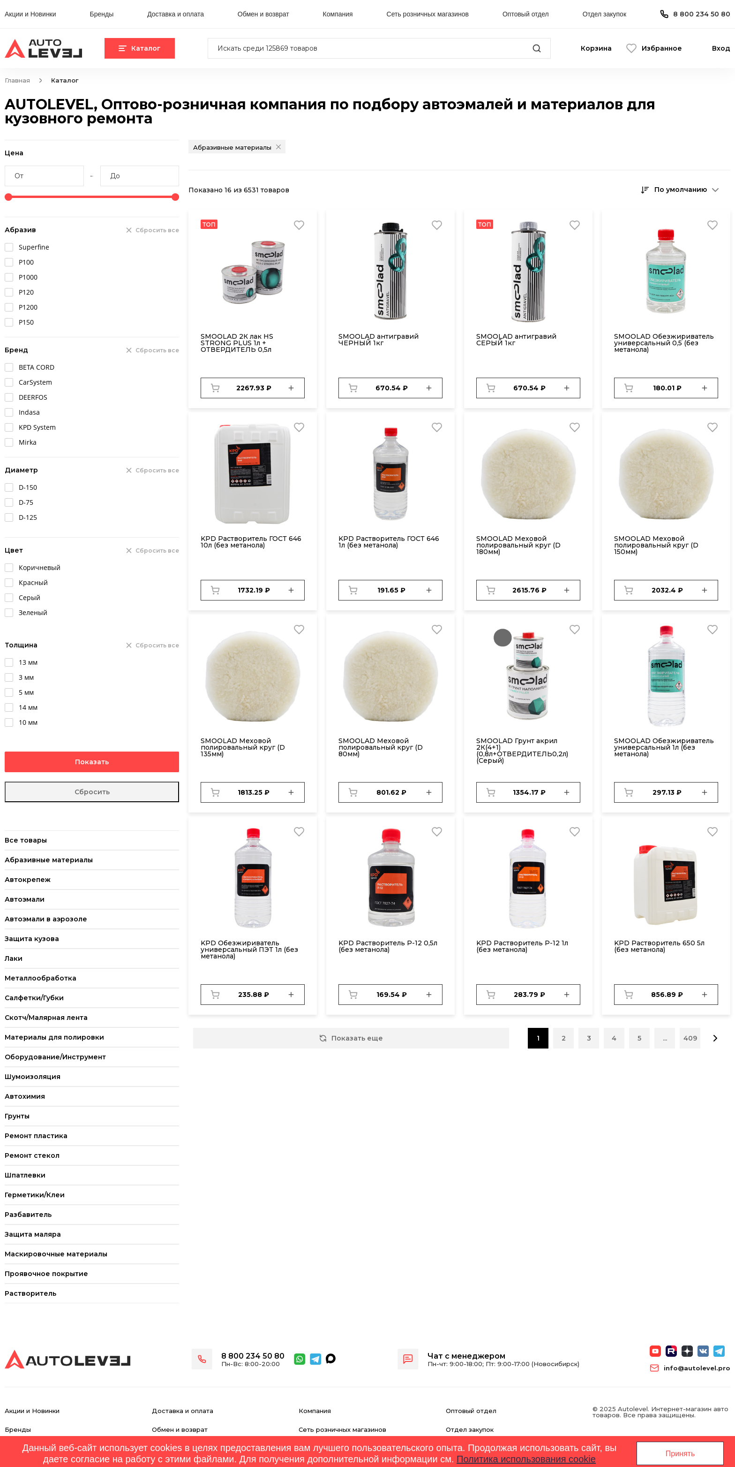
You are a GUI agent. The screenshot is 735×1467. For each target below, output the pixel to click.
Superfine (34, 247)
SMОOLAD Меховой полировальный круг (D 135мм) (243, 747)
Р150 (26, 322)
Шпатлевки (25, 1175)
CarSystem (35, 382)
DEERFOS (33, 397)
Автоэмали (25, 899)
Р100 (26, 262)
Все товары (26, 840)
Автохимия (25, 1096)
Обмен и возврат (263, 14)
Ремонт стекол (32, 1155)
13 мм (28, 662)
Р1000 (28, 277)
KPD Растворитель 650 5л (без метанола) (659, 946)
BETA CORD (36, 367)
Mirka (28, 442)
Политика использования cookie (526, 1459)
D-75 (26, 502)
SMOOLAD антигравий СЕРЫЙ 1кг (516, 339)
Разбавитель (28, 1214)
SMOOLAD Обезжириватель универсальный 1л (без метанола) (664, 747)
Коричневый (39, 567)
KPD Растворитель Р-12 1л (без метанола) (522, 946)
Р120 (26, 292)
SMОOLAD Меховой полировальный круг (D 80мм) (380, 747)
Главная (17, 80)
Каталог (140, 48)
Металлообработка (40, 978)
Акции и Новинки (30, 14)
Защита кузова (32, 939)
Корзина (596, 48)
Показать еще (351, 1038)
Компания (338, 14)
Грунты (17, 1116)
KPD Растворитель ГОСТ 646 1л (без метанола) (388, 541)
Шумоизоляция (32, 1076)
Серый (29, 597)
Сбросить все (157, 230)
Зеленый (33, 612)
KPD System (37, 427)
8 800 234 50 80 (701, 14)
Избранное (662, 48)
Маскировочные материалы (56, 1254)
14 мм (28, 707)
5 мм (26, 692)
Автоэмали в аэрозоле (46, 919)
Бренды (101, 14)
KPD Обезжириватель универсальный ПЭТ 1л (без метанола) (249, 949)
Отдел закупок (604, 14)
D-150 (28, 487)
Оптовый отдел (525, 14)
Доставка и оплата (175, 14)
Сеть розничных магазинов (428, 14)
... (665, 1038)
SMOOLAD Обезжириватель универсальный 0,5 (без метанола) (664, 343)
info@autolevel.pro (697, 1368)
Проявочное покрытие (46, 1273)
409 (690, 1038)
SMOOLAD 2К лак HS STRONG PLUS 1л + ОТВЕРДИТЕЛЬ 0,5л (237, 343)
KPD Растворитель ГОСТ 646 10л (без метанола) (251, 541)
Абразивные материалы (49, 860)
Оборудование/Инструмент (55, 1057)
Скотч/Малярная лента (46, 1017)
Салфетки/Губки (34, 998)
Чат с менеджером (466, 1356)
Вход (721, 48)
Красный (33, 582)
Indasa (29, 412)
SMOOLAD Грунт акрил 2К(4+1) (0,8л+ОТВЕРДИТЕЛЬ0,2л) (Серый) (522, 751)
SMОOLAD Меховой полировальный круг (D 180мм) (518, 545)
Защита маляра (33, 1234)
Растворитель (30, 1293)
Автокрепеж (28, 879)
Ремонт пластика (36, 1136)
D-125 (28, 517)
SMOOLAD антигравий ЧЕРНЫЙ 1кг (378, 339)
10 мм (28, 722)
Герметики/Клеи (35, 1195)
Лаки (13, 958)
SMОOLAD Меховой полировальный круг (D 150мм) (656, 545)
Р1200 (28, 307)
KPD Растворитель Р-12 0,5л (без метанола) (387, 946)
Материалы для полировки (54, 1037)
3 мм (26, 677)
